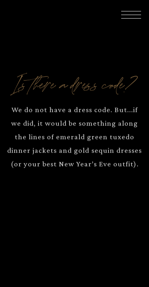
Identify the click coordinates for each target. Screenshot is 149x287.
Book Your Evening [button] (75, 275)
